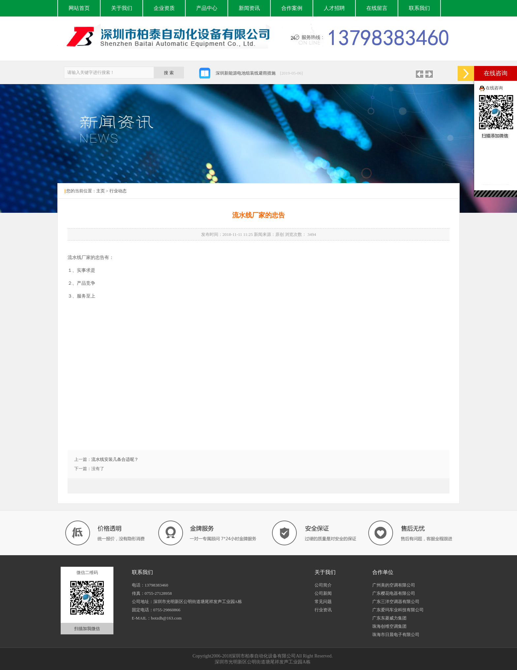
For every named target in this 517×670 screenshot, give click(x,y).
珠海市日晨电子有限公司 (395, 634)
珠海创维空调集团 (389, 626)
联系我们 (419, 8)
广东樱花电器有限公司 (393, 593)
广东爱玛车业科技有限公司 (398, 609)
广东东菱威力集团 (389, 618)
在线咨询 (494, 87)
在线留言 (376, 8)
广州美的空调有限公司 (393, 585)
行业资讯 (323, 609)
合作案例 (291, 8)
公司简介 (323, 585)
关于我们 (121, 8)
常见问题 (323, 601)
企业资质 (164, 8)
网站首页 (79, 8)
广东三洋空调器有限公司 (395, 601)
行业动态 (118, 190)
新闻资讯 (249, 8)
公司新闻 (323, 593)
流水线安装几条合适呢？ (114, 459)
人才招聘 (334, 8)
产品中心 (206, 8)
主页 (100, 190)
